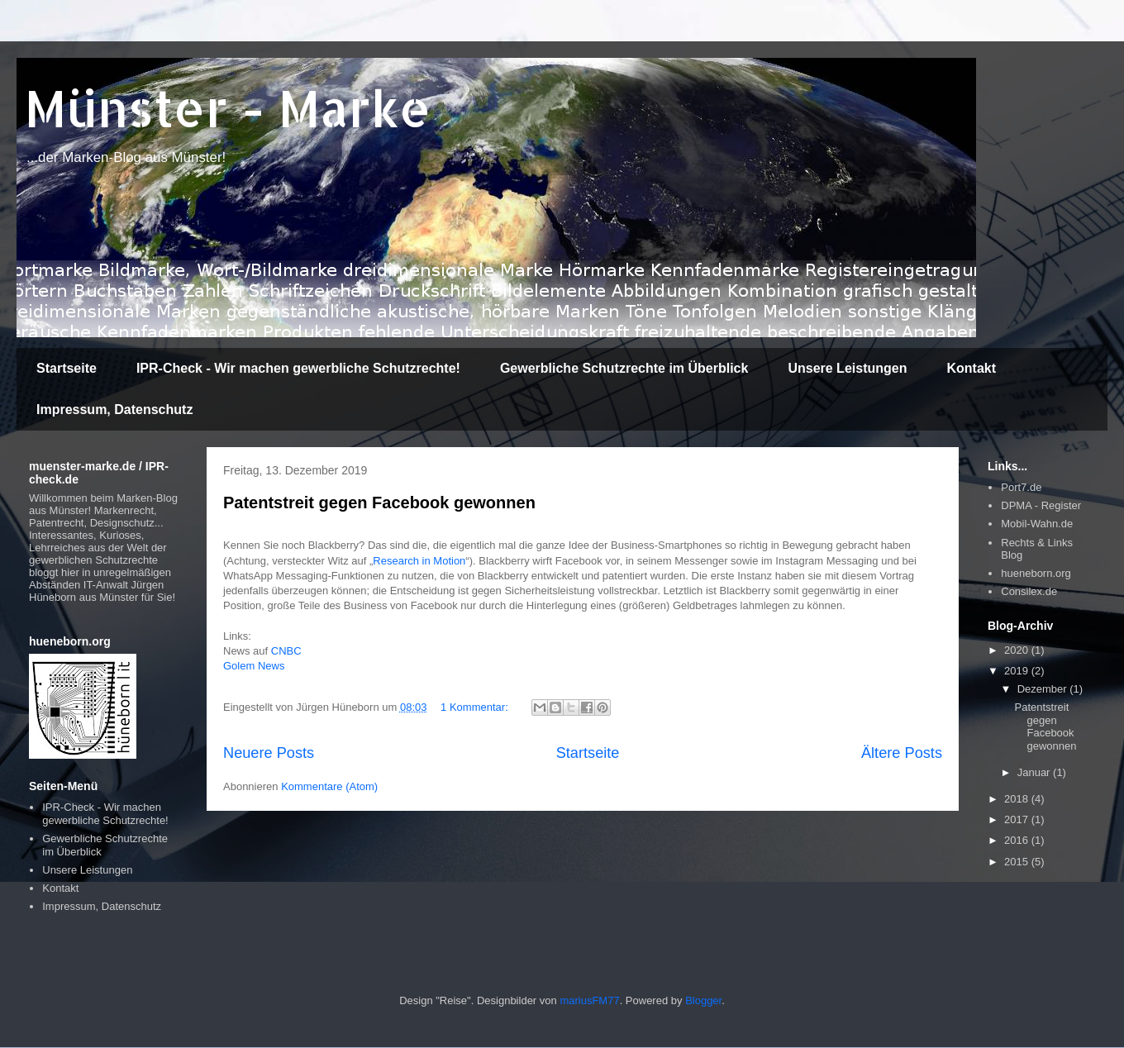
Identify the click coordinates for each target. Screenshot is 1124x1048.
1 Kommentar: (476, 707)
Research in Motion (419, 561)
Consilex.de (1029, 591)
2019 (1017, 671)
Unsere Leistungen (847, 368)
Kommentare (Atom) (329, 786)
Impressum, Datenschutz (114, 410)
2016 (1017, 840)
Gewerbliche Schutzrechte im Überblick (624, 368)
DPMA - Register (1041, 505)
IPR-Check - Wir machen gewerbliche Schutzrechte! (298, 368)
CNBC (286, 651)
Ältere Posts (901, 753)
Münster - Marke (228, 108)
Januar (1035, 772)
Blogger (703, 1000)
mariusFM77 (589, 1000)
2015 (1017, 861)
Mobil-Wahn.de (1037, 523)
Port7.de (1021, 487)
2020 (1017, 650)
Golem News (253, 666)
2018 (1017, 799)
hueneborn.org (1036, 573)
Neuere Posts (268, 753)
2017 (1017, 819)
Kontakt (971, 368)
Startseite (66, 368)
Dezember (1043, 689)
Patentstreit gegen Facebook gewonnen (379, 502)
